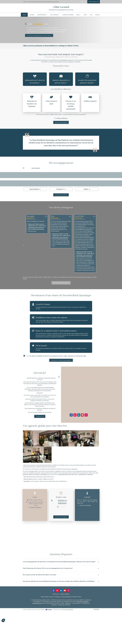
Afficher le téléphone (62, 118)
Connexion (96, 609)
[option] (61, 231)
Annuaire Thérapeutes (67, 609)
